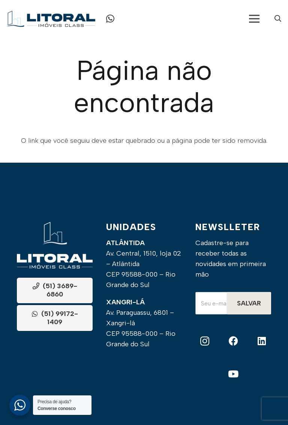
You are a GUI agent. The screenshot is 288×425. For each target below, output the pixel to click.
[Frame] (51, 18)
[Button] (110, 18)
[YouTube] (233, 374)
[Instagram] (204, 341)
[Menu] (254, 18)
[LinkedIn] (261, 341)
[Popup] (277, 19)
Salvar (249, 303)
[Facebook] (233, 341)
